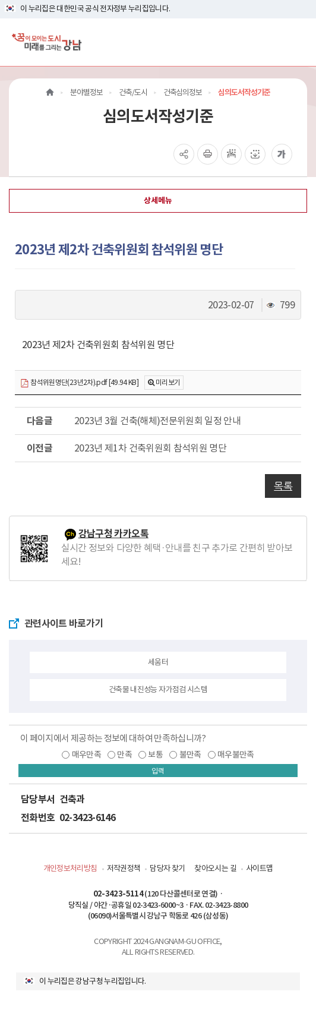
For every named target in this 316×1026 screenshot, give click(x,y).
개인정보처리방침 (70, 868)
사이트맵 (259, 868)
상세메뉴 (158, 200)
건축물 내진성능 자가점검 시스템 (158, 689)
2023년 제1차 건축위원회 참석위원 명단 (150, 448)
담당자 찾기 (167, 868)
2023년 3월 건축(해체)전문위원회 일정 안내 (157, 421)
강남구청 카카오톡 (113, 534)
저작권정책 (124, 868)
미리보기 (168, 382)
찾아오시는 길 (215, 868)
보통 (155, 754)
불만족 (190, 754)
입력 (158, 770)
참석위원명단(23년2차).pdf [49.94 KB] (79, 383)
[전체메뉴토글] (297, 42)
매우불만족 (235, 754)
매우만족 (86, 754)
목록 (283, 486)
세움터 (158, 662)
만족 (124, 754)
